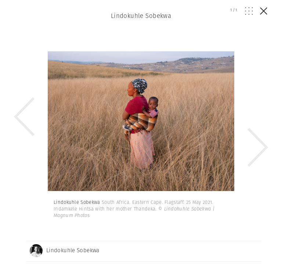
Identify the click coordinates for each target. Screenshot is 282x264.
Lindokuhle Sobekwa (141, 15)
